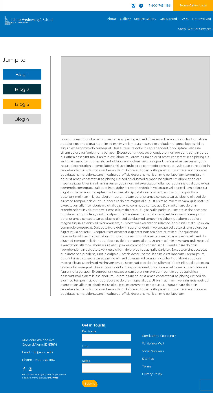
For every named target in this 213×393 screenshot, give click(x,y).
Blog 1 (22, 74)
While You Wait (153, 343)
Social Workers (153, 351)
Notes (86, 361)
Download (53, 377)
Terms (146, 366)
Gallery (125, 19)
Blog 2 (22, 89)
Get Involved (201, 19)
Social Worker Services (194, 29)
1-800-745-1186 (159, 5)
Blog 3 (22, 104)
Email (85, 346)
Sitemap (148, 358)
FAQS (185, 19)
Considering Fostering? (159, 336)
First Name (89, 331)
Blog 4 (21, 119)
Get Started (168, 19)
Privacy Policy (152, 374)
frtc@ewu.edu (42, 352)
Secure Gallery (145, 19)
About (111, 19)
